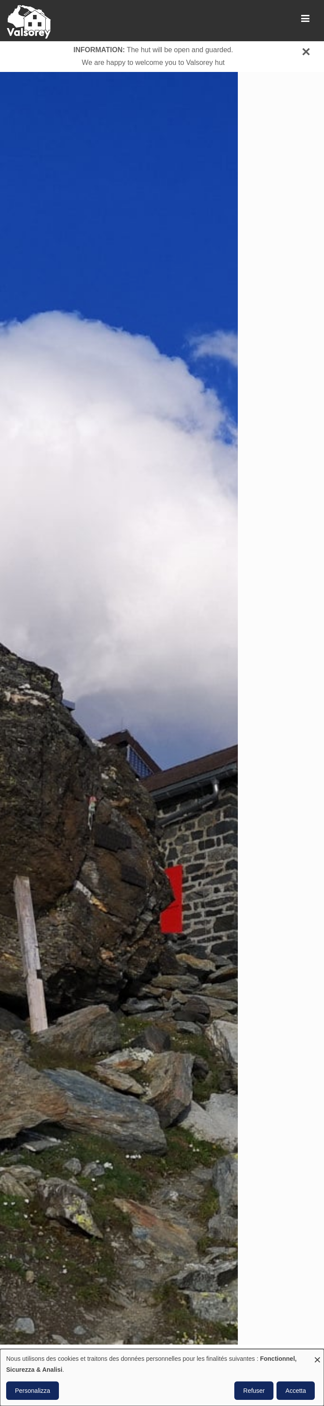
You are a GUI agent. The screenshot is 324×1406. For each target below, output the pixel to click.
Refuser (254, 1390)
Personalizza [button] (32, 1390)
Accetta (295, 1390)
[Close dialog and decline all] (317, 1354)
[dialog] (162, 1377)
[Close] (306, 51)
